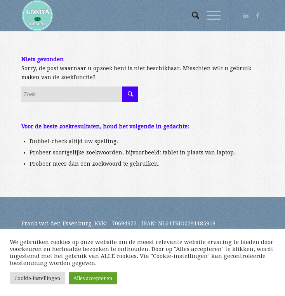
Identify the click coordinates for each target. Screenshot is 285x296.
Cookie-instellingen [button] (37, 278)
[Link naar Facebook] (258, 15)
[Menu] (210, 15)
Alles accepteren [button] (92, 278)
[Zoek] (191, 15)
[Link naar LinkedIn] (246, 15)
